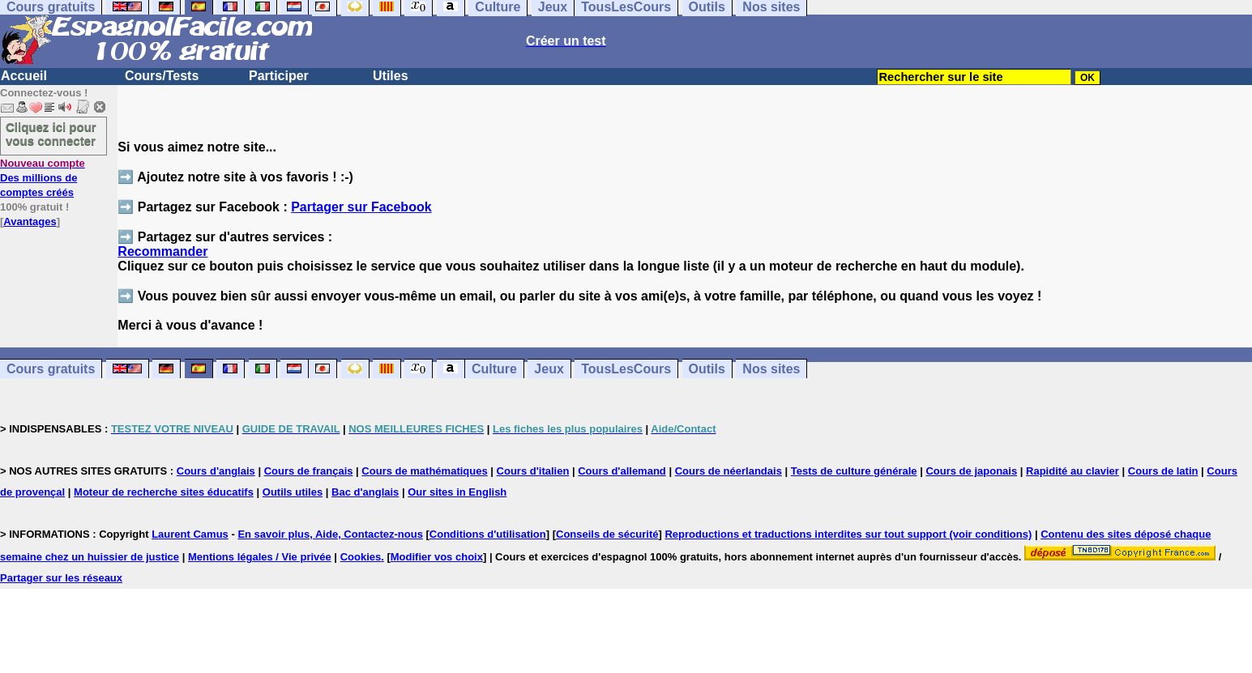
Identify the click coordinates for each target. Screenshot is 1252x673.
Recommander (162, 251)
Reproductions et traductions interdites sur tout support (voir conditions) (848, 534)
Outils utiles (293, 492)
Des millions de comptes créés (42, 177)
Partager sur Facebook (361, 207)
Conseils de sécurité (607, 534)
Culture (494, 369)
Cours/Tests (162, 76)
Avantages (29, 221)
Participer (279, 76)
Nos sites (771, 369)
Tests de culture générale (854, 471)
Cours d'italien (533, 471)
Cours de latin (1163, 471)
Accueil (24, 76)
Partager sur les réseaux (61, 578)
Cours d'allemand (622, 471)
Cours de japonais (971, 471)
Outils (707, 369)
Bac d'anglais (365, 492)
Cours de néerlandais (728, 471)
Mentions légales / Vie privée (259, 557)
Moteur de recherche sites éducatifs (164, 492)
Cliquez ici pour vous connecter (51, 133)
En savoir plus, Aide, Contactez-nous (330, 534)
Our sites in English (457, 492)
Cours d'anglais (216, 471)
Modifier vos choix (437, 557)
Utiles (390, 76)
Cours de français (308, 471)
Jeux (548, 369)
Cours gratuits (50, 369)
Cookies (361, 557)
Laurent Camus (190, 534)
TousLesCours (626, 369)
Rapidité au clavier (1072, 471)
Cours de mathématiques (424, 471)
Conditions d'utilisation (487, 534)
